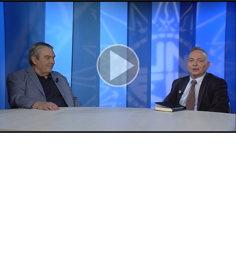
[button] (118, 66)
